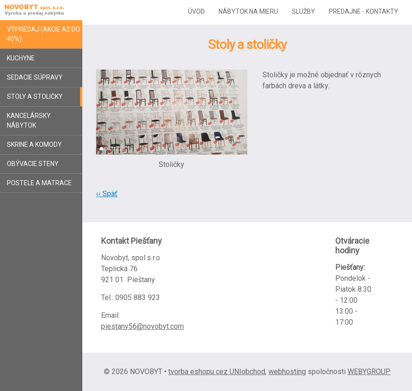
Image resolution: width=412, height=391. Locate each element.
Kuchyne (21, 58)
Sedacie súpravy (35, 77)
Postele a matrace (39, 183)
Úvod (196, 11)
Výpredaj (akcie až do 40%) (43, 34)
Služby (303, 11)
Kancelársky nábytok (29, 120)
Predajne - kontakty (363, 11)
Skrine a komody (34, 144)
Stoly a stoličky (35, 96)
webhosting (287, 371)
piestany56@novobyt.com (142, 326)
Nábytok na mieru (248, 11)
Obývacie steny (33, 163)
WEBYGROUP (369, 371)
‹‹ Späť (107, 193)
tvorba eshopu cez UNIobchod (216, 371)
